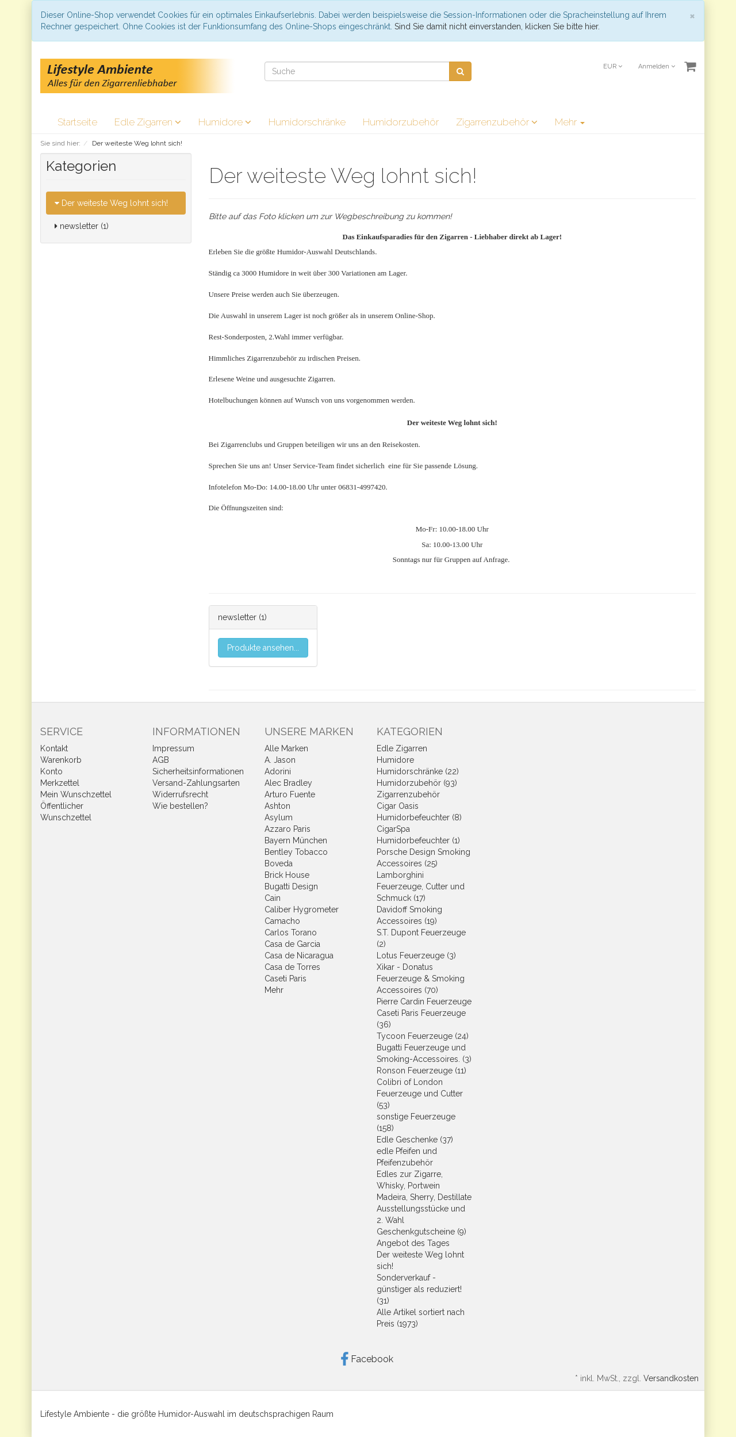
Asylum (278, 817)
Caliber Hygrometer (301, 909)
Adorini (277, 771)
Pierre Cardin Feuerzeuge (424, 1001)
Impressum (173, 748)
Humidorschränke (307, 122)
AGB (160, 760)
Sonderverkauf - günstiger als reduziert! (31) (419, 1289)
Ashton (277, 806)
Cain (272, 898)
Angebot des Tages (413, 1243)
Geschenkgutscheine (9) (421, 1231)
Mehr (570, 122)
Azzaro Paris (287, 829)
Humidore (224, 122)
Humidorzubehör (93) (417, 783)
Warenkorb (61, 760)
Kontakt (54, 748)
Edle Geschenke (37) (415, 1139)
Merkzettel (59, 783)
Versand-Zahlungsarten (196, 783)
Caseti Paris (285, 978)
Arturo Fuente (289, 794)
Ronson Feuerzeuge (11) (421, 1070)
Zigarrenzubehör (497, 122)
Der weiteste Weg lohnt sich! (111, 203)
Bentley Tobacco (296, 852)
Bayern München (295, 840)
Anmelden (656, 66)
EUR (612, 66)
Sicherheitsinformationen (198, 771)
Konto (51, 771)
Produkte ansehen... (263, 647)
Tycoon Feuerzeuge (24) (423, 1036)
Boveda (278, 863)
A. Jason (280, 760)
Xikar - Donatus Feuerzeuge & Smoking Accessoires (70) (421, 978)
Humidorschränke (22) (418, 771)
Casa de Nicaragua (299, 955)
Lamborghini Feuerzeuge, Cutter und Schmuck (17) (421, 886)
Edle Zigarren (147, 122)
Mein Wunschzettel (76, 794)
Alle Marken (286, 748)
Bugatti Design (291, 886)
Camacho (282, 921)
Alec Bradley (288, 783)
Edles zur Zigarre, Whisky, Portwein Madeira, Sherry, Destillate (424, 1186)
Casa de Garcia (292, 944)
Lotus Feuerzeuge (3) (416, 955)
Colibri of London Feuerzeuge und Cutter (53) (420, 1093)
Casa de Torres (292, 967)
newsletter (237, 617)
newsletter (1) (82, 226)
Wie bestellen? (180, 806)
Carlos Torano (290, 932)
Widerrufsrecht (180, 794)
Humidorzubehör (401, 122)
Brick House (286, 875)
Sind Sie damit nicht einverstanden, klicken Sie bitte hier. (497, 26)
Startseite (77, 122)
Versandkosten (671, 1378)
